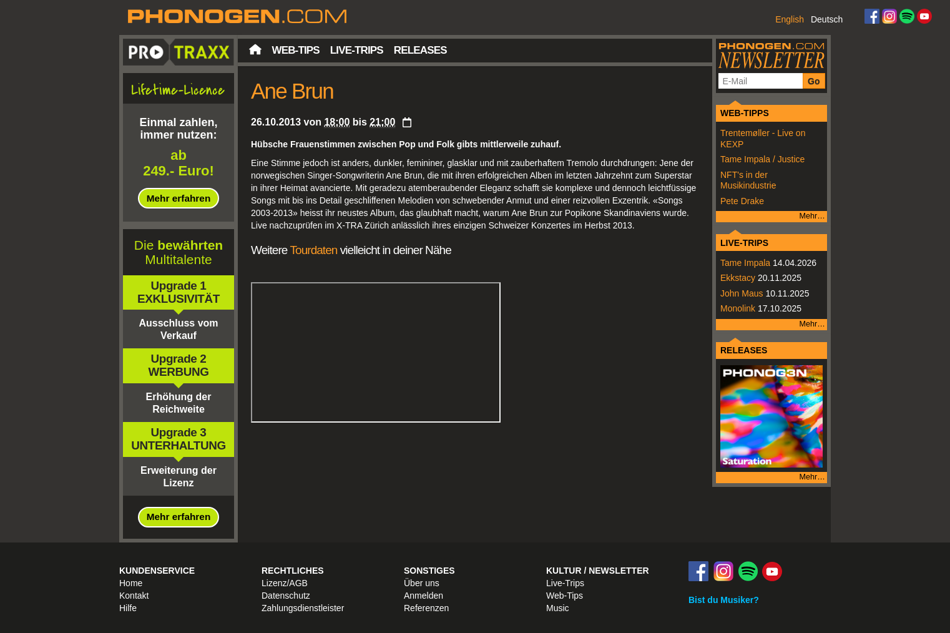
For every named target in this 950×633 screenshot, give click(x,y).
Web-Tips (296, 50)
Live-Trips (356, 50)
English (789, 19)
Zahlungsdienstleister (303, 608)
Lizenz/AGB (285, 583)
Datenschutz (286, 596)
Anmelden (423, 596)
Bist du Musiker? (723, 600)
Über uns (421, 583)
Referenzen (426, 608)
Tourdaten (313, 250)
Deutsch (827, 19)
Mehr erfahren (179, 198)
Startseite (255, 49)
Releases (420, 50)
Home (130, 583)
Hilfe (128, 608)
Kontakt (134, 596)
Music (557, 608)
